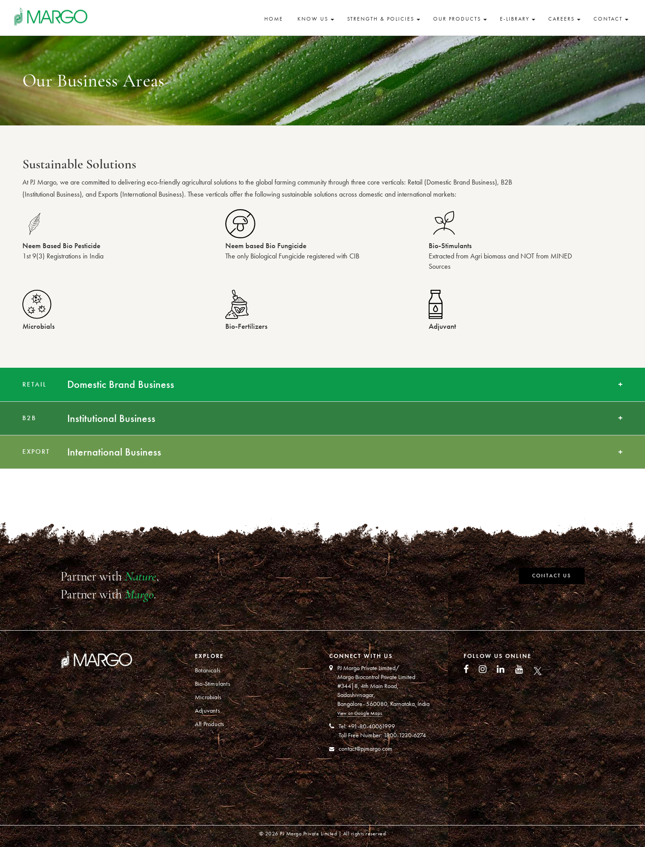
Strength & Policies (383, 19)
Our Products (460, 19)
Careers (564, 19)
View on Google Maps (359, 713)
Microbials (208, 697)
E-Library (517, 19)
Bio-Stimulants (212, 684)
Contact (610, 19)
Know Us (315, 19)
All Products (209, 724)
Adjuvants (207, 710)
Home (273, 19)
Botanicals (207, 670)
